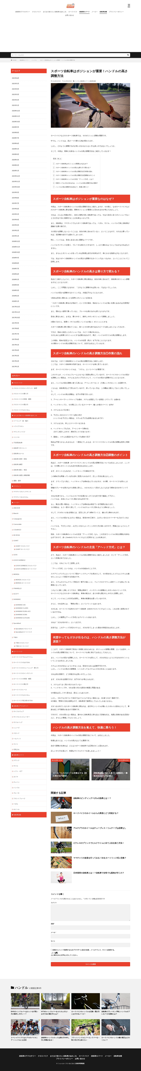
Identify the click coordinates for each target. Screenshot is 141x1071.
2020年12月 (16, 111)
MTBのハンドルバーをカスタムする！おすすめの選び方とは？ (54, 1013)
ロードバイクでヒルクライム (23, 657)
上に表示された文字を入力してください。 (65, 955)
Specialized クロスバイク (24, 628)
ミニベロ (16, 437)
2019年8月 (15, 198)
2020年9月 (15, 127)
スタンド (16, 733)
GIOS (15, 554)
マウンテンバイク (19, 431)
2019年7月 (15, 203)
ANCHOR (17, 508)
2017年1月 (15, 366)
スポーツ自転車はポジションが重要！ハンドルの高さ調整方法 (57, 60)
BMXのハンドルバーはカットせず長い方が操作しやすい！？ (24, 1013)
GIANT (16, 540)
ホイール (16, 809)
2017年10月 (16, 317)
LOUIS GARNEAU (19, 560)
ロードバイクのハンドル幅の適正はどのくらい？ (115, 1039)
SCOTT (16, 594)
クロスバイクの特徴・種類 (22, 399)
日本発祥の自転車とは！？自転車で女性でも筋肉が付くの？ (98, 873)
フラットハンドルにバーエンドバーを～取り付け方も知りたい (85, 1039)
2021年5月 (15, 83)
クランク (16, 760)
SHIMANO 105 (21, 604)
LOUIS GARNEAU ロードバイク (26, 569)
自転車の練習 (18, 464)
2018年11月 (16, 247)
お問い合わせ (69, 15)
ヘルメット (17, 738)
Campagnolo (18, 519)
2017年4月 (15, 350)
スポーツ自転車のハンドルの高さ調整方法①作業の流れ (72, 171)
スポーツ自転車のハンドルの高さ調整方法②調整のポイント (74, 175)
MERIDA (16, 574)
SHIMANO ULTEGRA (23, 617)
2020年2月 (15, 165)
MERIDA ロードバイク (23, 583)
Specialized (17, 623)
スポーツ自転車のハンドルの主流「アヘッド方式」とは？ (73, 179)
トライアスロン (19, 426)
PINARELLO (18, 588)
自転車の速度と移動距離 (22, 475)
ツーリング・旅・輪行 (21, 421)
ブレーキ (16, 793)
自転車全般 (103, 12)
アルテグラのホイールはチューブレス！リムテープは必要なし (99, 828)
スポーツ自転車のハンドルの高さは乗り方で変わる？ (72, 167)
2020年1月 (15, 170)
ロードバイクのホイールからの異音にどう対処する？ (96, 813)
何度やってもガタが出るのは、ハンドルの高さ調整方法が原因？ (75, 182)
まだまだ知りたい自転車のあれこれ (54, 12)
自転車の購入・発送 (20, 470)
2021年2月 (15, 100)
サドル (16, 765)
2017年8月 (15, 328)
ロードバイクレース (20, 689)
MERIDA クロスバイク (23, 579)
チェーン (16, 782)
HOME (15, 60)
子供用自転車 (18, 442)
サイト (53, 941)
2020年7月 (15, 138)
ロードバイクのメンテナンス (23, 673)
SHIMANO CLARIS (22, 608)
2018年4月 (15, 285)
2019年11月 (16, 181)
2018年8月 (15, 263)
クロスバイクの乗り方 (21, 393)
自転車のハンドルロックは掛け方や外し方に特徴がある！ (55, 1039)
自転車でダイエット (20, 448)
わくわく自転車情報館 (76, 1063)
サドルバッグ (18, 722)
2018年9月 (15, 258)
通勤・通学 (17, 480)
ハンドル (34, 60)
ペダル (16, 804)
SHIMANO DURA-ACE (23, 611)
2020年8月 (15, 132)
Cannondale (17, 524)
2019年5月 (15, 214)
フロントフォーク (19, 798)
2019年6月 (15, 209)
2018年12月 (16, 241)
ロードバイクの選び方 (21, 684)
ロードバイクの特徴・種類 (22, 678)
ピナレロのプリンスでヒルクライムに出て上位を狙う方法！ (98, 843)
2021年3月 (15, 94)
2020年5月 (15, 149)
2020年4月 (15, 154)
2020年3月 (15, 160)
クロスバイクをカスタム (22, 410)
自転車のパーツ (84, 12)
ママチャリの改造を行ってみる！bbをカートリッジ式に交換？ (99, 858)
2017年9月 (15, 323)
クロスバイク (36, 12)
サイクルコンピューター (22, 716)
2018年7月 (15, 268)
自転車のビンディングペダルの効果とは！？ (92, 798)
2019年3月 (15, 225)
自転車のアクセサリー (22, 12)
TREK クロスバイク (22, 642)
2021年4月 (15, 89)
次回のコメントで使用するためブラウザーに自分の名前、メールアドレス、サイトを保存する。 (84, 950)
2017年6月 (15, 339)
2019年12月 (16, 176)
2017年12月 (16, 306)
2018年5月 (15, 279)
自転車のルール (19, 453)
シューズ (16, 727)
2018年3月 (15, 290)
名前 (53, 923)
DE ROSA (17, 535)
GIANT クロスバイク (23, 546)
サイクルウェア (19, 711)
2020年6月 (15, 143)
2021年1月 (15, 105)
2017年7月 (15, 334)
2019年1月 (15, 236)
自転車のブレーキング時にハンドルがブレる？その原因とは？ (115, 1013)
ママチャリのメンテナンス (22, 491)
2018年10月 (16, 252)
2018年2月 (15, 296)
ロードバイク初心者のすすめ (23, 700)
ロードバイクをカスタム (22, 695)
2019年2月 (15, 230)
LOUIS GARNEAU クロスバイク (26, 565)
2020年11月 (16, 116)
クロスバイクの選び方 (21, 404)
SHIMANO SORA (21, 614)
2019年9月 (15, 192)
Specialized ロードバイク (24, 632)
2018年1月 (15, 301)
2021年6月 (15, 78)
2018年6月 (15, 274)
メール (53, 932)
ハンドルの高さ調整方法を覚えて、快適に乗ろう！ (71, 186)
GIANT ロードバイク (23, 549)
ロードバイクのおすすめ (22, 662)
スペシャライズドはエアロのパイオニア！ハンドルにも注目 (24, 1039)
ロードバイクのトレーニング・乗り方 (26, 667)
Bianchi (16, 513)
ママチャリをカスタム (21, 497)
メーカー (94, 12)
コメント (54, 902)
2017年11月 (16, 312)
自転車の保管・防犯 (20, 459)
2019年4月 (15, 219)
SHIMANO (17, 599)
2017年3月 (15, 355)
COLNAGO (17, 529)
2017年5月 (15, 345)
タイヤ (16, 776)
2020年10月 (16, 121)
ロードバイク (72, 12)
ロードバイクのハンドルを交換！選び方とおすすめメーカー (85, 1013)
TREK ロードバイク (22, 646)
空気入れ (16, 749)
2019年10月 (16, 187)
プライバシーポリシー (116, 12)
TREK (15, 637)
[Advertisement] (70, 32)
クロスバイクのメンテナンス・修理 (25, 388)
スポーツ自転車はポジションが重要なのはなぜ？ (70, 163)
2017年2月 (15, 361)
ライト (16, 744)
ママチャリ (17, 486)
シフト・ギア (18, 771)
